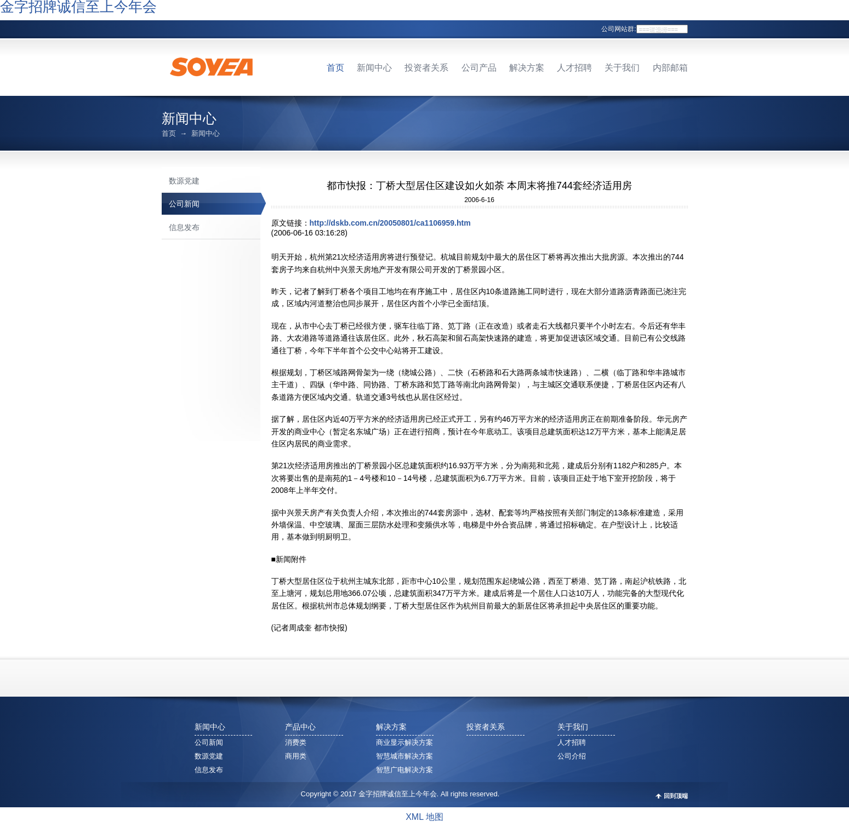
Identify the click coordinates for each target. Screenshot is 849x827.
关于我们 (622, 67)
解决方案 (526, 67)
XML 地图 (424, 817)
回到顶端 (676, 796)
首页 (335, 67)
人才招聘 (574, 67)
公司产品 (479, 67)
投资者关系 (426, 67)
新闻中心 (374, 67)
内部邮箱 (670, 67)
